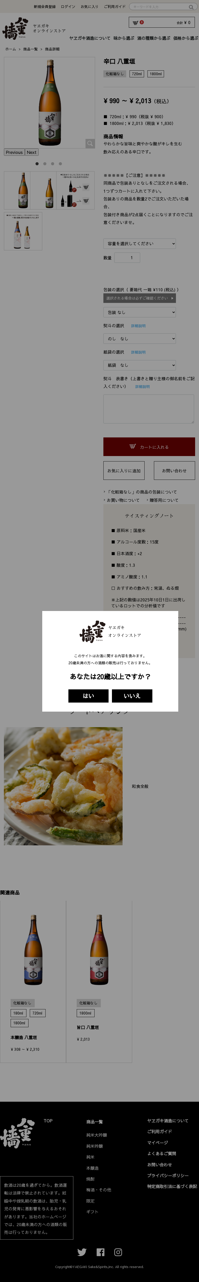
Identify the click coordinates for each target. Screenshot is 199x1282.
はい (88, 696)
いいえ (132, 696)
